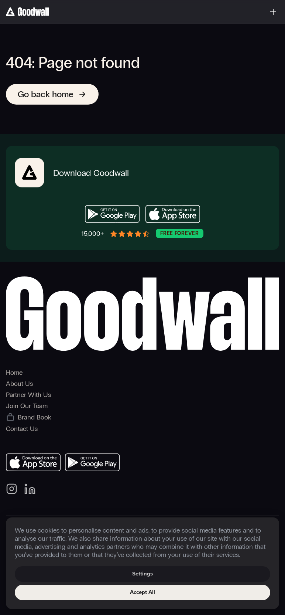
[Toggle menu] (273, 12)
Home (14, 372)
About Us (19, 384)
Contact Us (22, 429)
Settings (142, 574)
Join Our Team (27, 406)
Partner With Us (28, 395)
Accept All (142, 592)
